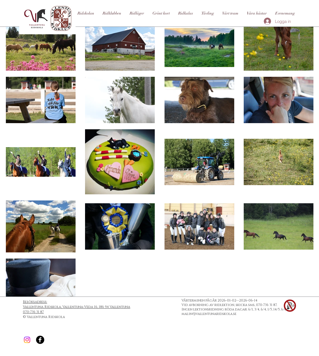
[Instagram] (27, 340)
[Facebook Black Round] (40, 340)
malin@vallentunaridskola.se (209, 314)
